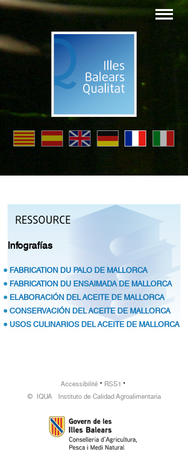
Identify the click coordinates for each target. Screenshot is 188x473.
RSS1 (112, 384)
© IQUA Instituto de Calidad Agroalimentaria (94, 396)
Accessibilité (79, 384)
